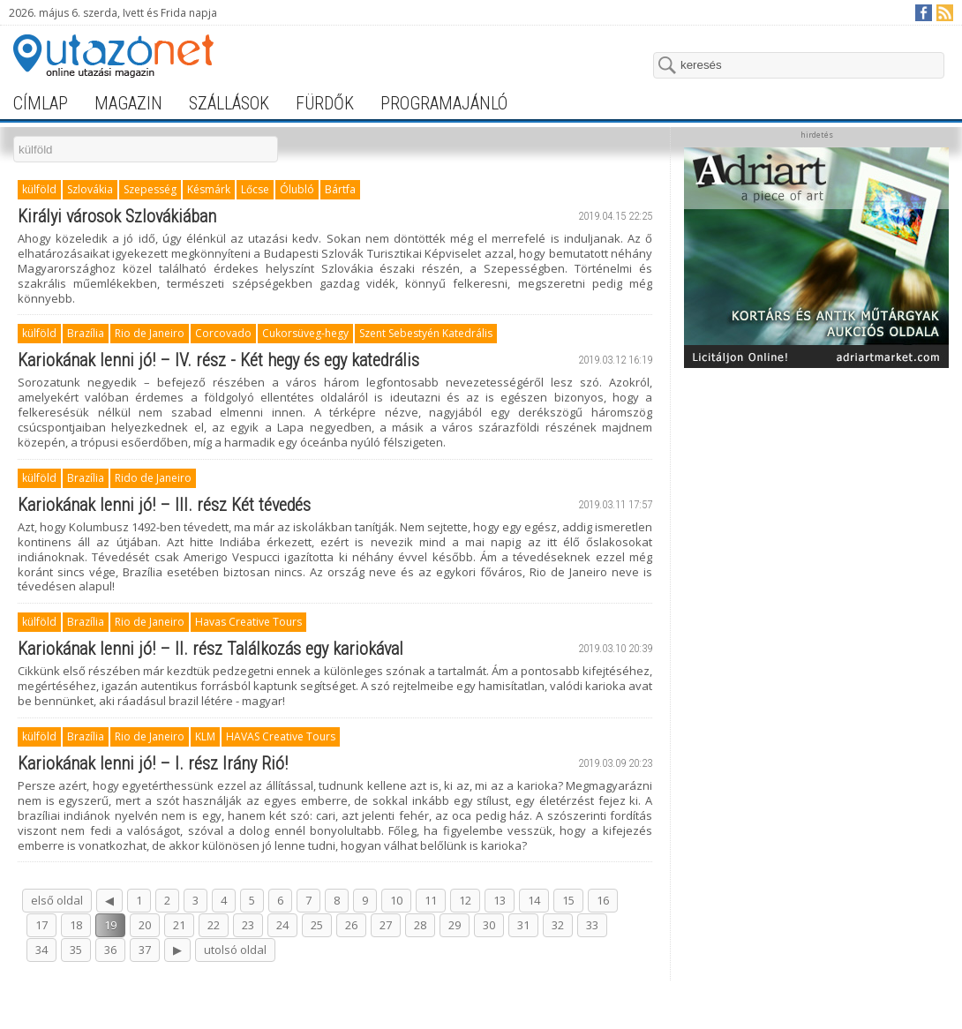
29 (454, 925)
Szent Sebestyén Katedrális (425, 333)
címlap (40, 103)
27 (386, 925)
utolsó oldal (235, 950)
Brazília (85, 333)
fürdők (325, 103)
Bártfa (340, 189)
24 (282, 925)
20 (145, 925)
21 (179, 925)
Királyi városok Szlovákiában (117, 216)
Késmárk (208, 189)
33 (592, 925)
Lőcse (255, 189)
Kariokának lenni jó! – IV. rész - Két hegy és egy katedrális (218, 360)
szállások (229, 103)
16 (603, 900)
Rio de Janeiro (149, 333)
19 (110, 925)
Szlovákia (90, 189)
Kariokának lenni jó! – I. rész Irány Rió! (153, 763)
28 (420, 925)
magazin (128, 103)
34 (41, 950)
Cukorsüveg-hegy (305, 333)
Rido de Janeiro (153, 477)
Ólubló (297, 189)
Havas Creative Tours (248, 621)
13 (499, 900)
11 (431, 900)
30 (489, 925)
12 (465, 900)
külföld (39, 189)
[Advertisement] (817, 641)
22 (213, 925)
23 (248, 925)
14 (534, 900)
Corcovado (223, 333)
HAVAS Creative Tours (280, 736)
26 (351, 925)
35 (76, 950)
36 (110, 950)
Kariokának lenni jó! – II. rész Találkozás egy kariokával (210, 648)
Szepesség (150, 189)
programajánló (443, 103)
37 (145, 950)
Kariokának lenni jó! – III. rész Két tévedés (164, 504)
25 (317, 925)
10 (396, 900)
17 (41, 925)
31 (523, 925)
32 (558, 925)
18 (76, 925)
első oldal (57, 900)
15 (568, 900)
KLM (205, 736)
